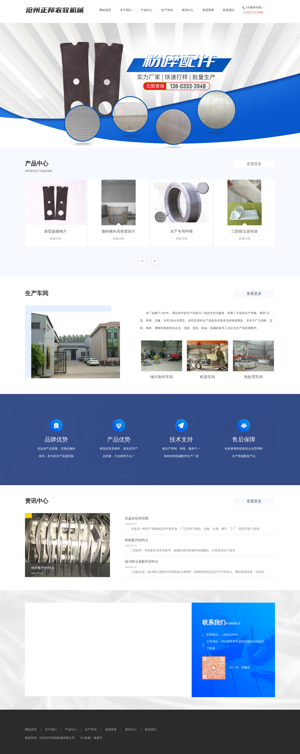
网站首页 (105, 10)
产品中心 (146, 10)
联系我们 (229, 10)
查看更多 (254, 164)
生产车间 (167, 10)
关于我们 (126, 10)
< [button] (142, 261)
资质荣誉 (208, 10)
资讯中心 (187, 10)
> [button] (154, 261)
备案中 (98, 738)
